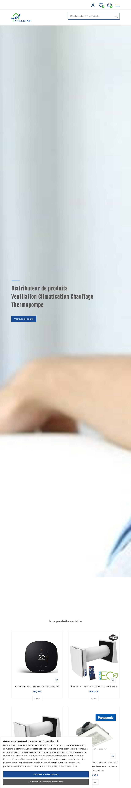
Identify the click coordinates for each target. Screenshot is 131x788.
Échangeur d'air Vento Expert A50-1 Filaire (37, 764)
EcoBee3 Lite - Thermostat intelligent (37, 686)
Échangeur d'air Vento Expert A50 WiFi (93, 686)
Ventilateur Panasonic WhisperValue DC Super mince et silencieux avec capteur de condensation (94, 766)
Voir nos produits (24, 316)
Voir (37, 698)
